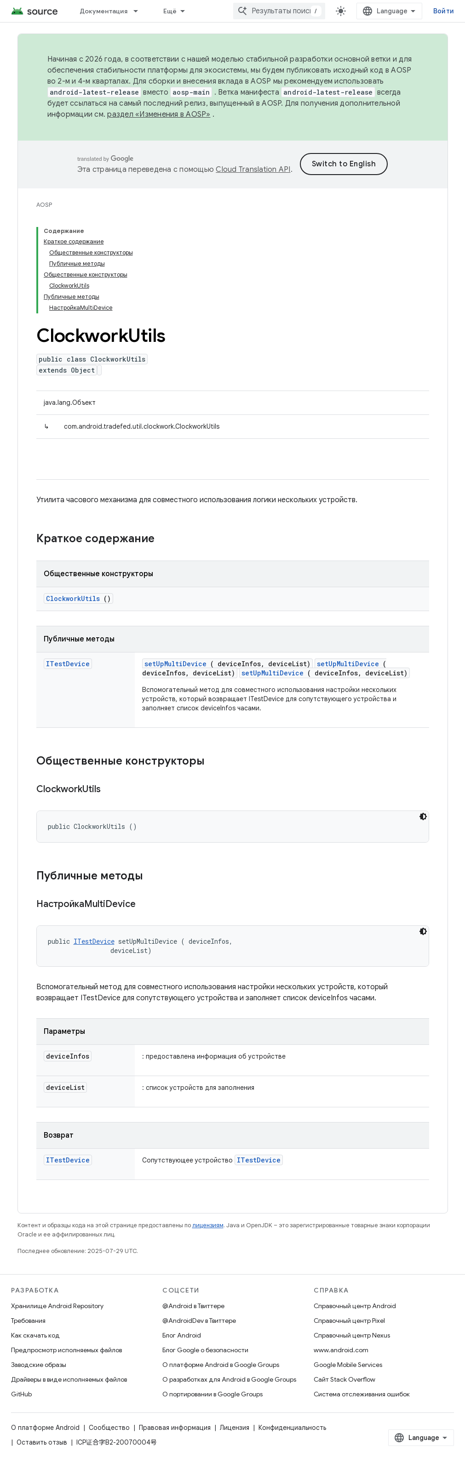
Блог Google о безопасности (205, 1350)
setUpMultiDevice (175, 663)
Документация (103, 11)
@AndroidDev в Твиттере (199, 1320)
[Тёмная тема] (423, 816)
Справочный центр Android (355, 1306)
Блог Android (181, 1335)
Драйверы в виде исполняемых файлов (69, 1379)
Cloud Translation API (253, 169)
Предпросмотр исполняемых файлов (66, 1350)
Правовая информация (175, 1427)
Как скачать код (35, 1335)
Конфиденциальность (292, 1427)
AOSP (44, 205)
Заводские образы (38, 1365)
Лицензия (234, 1427)
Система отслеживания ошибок (362, 1394)
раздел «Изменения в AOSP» (158, 114)
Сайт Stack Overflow (344, 1379)
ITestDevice (68, 663)
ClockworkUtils (73, 598)
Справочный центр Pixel (349, 1320)
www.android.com (341, 1350)
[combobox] (279, 11)
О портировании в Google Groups (212, 1394)
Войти (443, 11)
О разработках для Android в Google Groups (229, 1379)
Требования (28, 1320)
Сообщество (109, 1427)
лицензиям (208, 1225)
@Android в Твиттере (193, 1306)
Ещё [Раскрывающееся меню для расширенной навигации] (170, 11)
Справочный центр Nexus (352, 1335)
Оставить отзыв (42, 1442)
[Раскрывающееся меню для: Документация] (139, 11)
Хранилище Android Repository (57, 1306)
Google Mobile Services (348, 1365)
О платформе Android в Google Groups (220, 1365)
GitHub (21, 1394)
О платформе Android (45, 1427)
